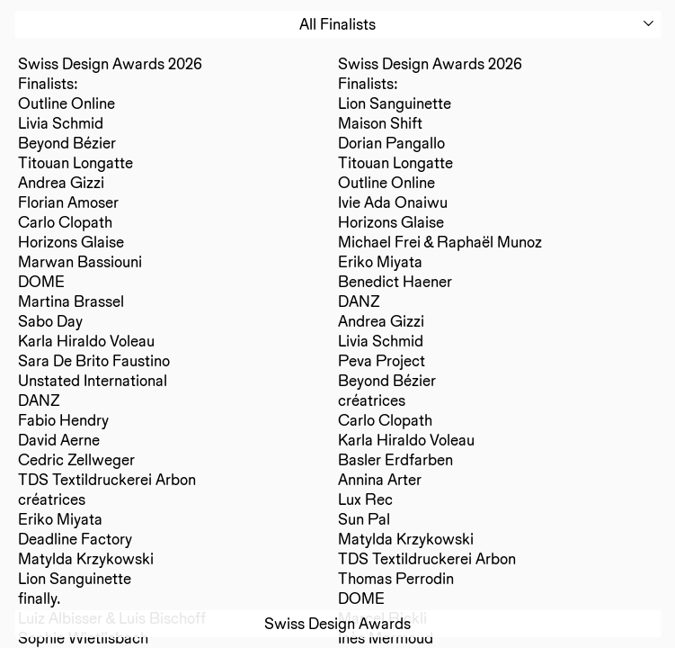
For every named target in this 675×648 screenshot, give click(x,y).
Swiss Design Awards (337, 623)
